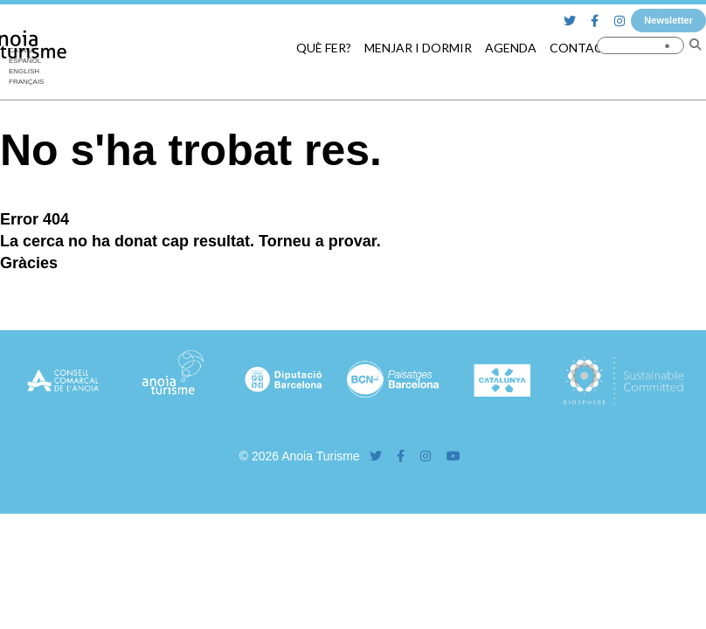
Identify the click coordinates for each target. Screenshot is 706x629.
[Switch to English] (26, 71)
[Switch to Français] (26, 82)
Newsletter (668, 20)
